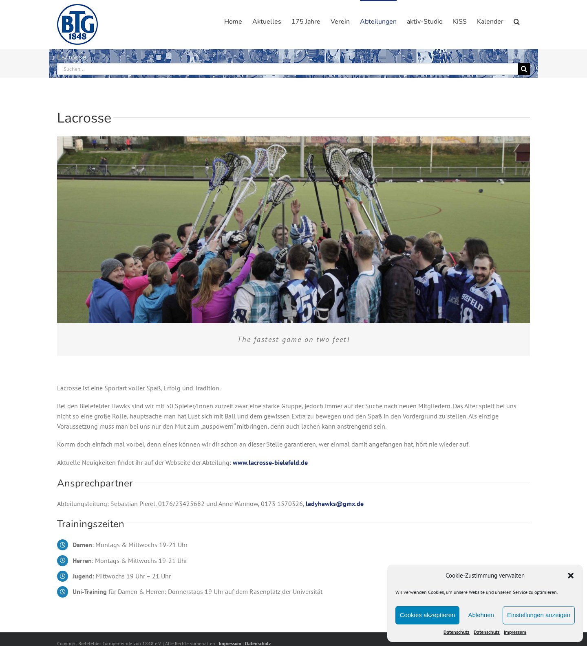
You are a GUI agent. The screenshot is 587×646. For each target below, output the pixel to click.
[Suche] (524, 69)
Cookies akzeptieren (427, 614)
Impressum (515, 632)
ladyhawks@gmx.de (335, 503)
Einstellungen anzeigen (538, 614)
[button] (571, 576)
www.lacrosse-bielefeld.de (270, 462)
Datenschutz (457, 632)
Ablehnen (481, 614)
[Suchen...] (287, 69)
